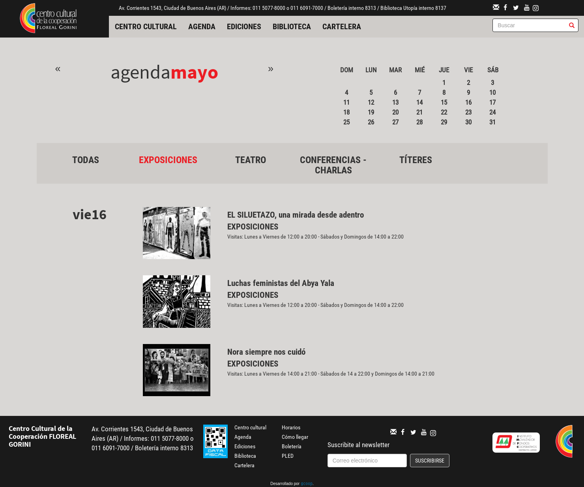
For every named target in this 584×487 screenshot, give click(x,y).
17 (492, 102)
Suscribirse (429, 460)
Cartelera (341, 26)
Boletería (291, 446)
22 (444, 112)
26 (371, 122)
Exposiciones (168, 159)
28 (419, 122)
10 (492, 92)
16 (468, 102)
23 (468, 112)
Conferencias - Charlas (333, 165)
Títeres (415, 159)
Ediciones (244, 26)
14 (419, 102)
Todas (85, 159)
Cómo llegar (295, 437)
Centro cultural (146, 26)
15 (444, 102)
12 (371, 102)
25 (346, 122)
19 (371, 112)
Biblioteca (292, 26)
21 (419, 112)
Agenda (201, 26)
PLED (288, 456)
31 (492, 122)
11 (346, 102)
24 (492, 112)
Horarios (291, 427)
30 (468, 122)
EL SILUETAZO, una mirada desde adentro (296, 215)
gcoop (307, 484)
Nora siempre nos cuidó (266, 352)
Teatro (250, 159)
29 (444, 122)
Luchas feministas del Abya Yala (280, 283)
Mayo (194, 72)
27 (395, 122)
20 (395, 112)
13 (395, 102)
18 (346, 112)
